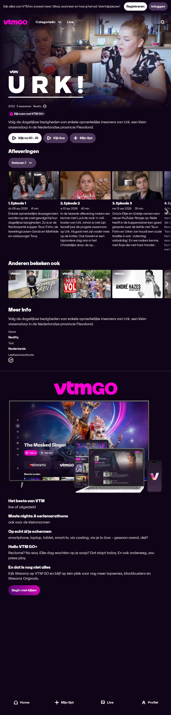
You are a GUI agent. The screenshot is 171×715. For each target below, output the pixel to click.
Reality (13, 337)
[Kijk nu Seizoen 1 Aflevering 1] (25, 138)
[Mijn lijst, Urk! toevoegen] (83, 138)
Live (70, 22)
